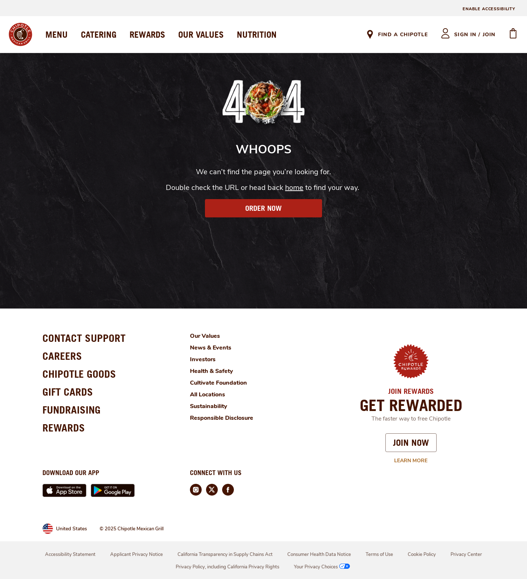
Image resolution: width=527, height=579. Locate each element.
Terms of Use (379, 554)
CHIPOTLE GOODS (79, 374)
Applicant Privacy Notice (136, 554)
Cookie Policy (422, 554)
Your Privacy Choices (322, 567)
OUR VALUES (201, 34)
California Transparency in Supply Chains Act (225, 554)
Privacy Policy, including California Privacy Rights (227, 567)
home (294, 188)
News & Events (210, 348)
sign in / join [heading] (475, 34)
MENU (56, 34)
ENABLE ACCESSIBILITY (489, 9)
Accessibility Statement (70, 554)
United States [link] (71, 528)
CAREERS (62, 356)
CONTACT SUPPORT (84, 338)
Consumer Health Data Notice (319, 554)
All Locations (207, 395)
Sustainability (208, 406)
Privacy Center (466, 554)
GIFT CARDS (67, 392)
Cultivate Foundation (218, 383)
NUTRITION (257, 34)
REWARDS (147, 34)
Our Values (205, 336)
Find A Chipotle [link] (403, 34)
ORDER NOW (263, 208)
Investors (203, 359)
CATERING (98, 34)
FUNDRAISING (71, 410)
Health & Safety (211, 371)
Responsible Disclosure (221, 418)
